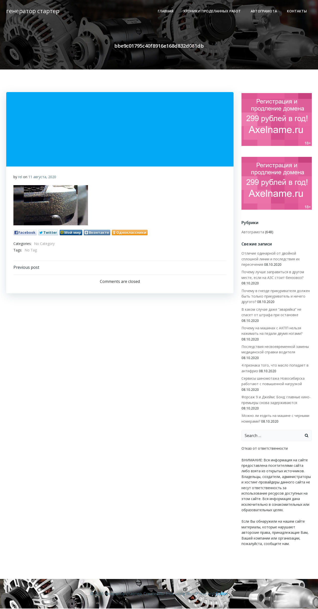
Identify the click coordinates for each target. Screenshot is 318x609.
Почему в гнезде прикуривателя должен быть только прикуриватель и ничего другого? (275, 297)
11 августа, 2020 (42, 177)
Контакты (297, 11)
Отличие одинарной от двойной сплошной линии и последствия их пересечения (270, 260)
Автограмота (264, 11)
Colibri (222, 594)
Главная (166, 11)
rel (20, 177)
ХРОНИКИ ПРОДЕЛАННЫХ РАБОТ (212, 11)
